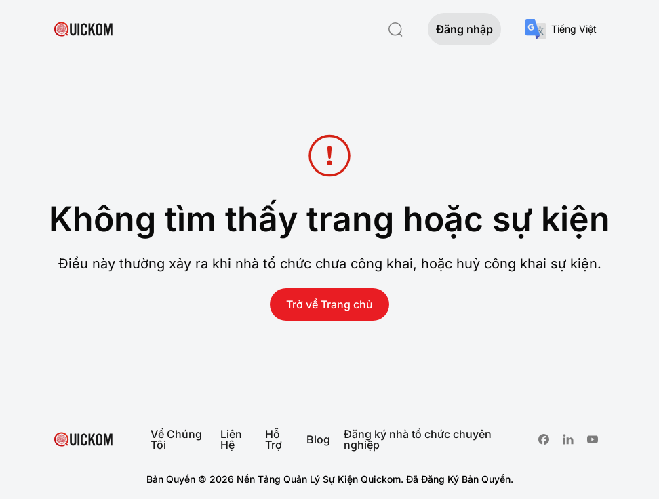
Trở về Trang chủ (329, 304)
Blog (318, 439)
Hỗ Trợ (273, 439)
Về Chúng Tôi (176, 439)
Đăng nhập (464, 29)
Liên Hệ (231, 439)
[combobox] (561, 29)
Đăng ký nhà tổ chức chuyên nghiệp (418, 439)
